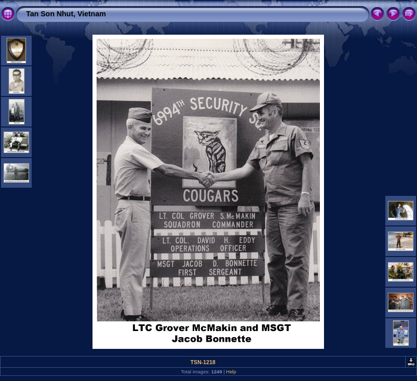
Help (231, 371)
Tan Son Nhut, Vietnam (66, 14)
